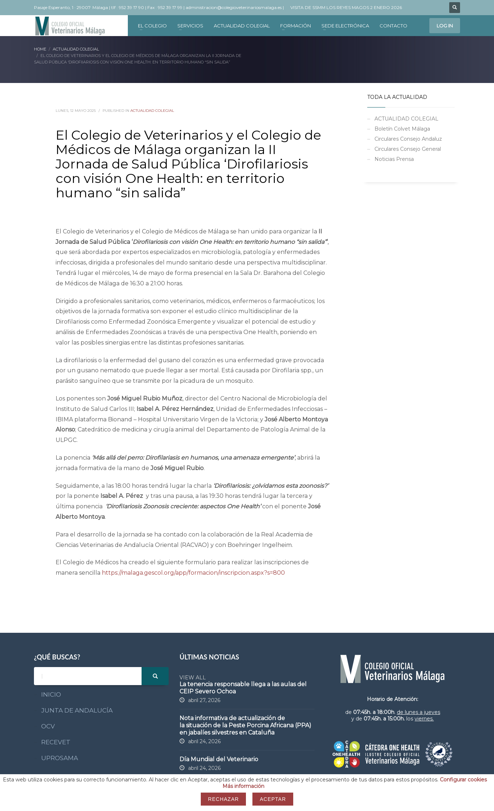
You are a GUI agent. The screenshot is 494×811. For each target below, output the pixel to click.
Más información (243, 786)
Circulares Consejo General (407, 149)
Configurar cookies (463, 779)
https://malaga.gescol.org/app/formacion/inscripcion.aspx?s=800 (193, 572)
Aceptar (273, 799)
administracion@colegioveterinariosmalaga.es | (235, 7)
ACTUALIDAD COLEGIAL (152, 110)
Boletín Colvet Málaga (402, 129)
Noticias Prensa (394, 159)
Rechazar (223, 799)
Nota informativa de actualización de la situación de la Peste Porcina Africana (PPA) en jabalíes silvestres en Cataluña (245, 725)
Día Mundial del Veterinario (218, 759)
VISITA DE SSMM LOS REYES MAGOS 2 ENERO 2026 (346, 7)
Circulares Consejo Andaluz (408, 139)
